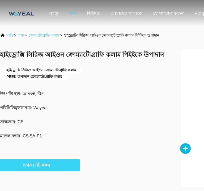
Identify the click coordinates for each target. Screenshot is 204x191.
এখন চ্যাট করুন (40, 165)
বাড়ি (53, 13)
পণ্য (72, 13)
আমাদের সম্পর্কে (126, 13)
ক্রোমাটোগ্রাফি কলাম (43, 35)
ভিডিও (93, 13)
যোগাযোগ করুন (168, 13)
